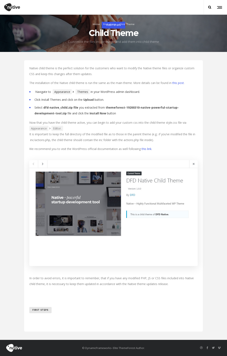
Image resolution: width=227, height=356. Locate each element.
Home (96, 24)
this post (178, 83)
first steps (40, 310)
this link (146, 149)
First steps (109, 24)
